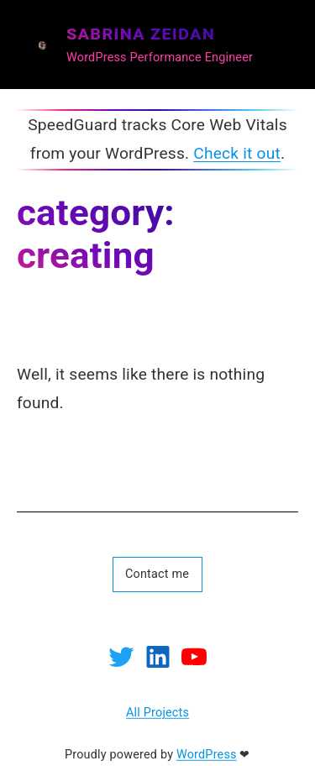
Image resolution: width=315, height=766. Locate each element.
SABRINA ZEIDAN (140, 33)
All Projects (157, 713)
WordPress (206, 754)
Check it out (237, 153)
